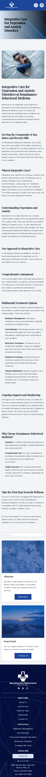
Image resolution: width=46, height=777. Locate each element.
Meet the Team (23, 711)
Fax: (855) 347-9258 (23, 774)
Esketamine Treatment (23, 741)
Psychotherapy (23, 733)
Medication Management (23, 729)
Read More (23, 597)
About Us (23, 702)
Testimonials (23, 715)
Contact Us (23, 656)
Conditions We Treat (23, 745)
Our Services (23, 706)
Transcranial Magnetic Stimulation (23, 737)
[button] (2, 5)
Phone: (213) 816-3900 (23, 771)
